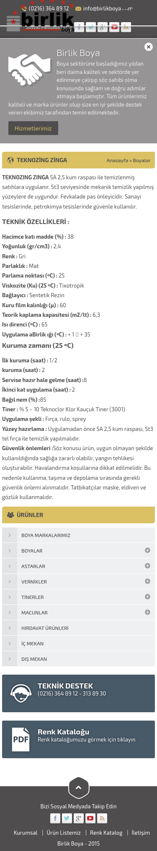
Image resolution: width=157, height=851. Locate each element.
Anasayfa (118, 160)
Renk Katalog (106, 832)
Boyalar (142, 160)
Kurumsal (26, 832)
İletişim (141, 832)
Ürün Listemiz (64, 832)
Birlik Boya (70, 843)
